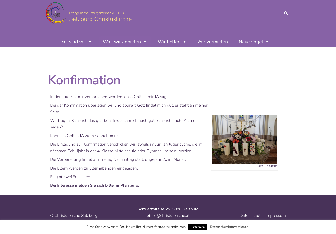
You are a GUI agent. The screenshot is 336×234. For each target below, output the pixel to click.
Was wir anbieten (125, 41)
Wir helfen (172, 41)
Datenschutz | (253, 215)
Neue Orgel (254, 41)
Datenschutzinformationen (229, 227)
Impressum (276, 215)
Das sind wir (75, 41)
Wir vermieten (212, 42)
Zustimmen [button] (198, 227)
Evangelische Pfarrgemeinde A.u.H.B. (96, 13)
